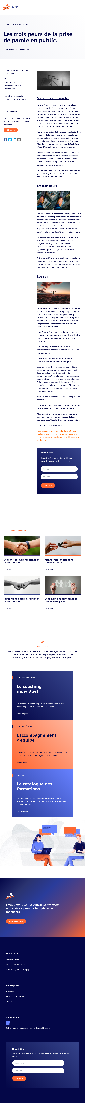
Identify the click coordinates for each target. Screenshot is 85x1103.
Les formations (12, 959)
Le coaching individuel (15, 964)
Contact (9, 1001)
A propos (10, 991)
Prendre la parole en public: (15, 99)
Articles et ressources (15, 996)
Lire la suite (8, 569)
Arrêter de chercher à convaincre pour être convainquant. (13, 85)
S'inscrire (11, 130)
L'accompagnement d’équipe (18, 969)
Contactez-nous (16, 921)
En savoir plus (22, 713)
